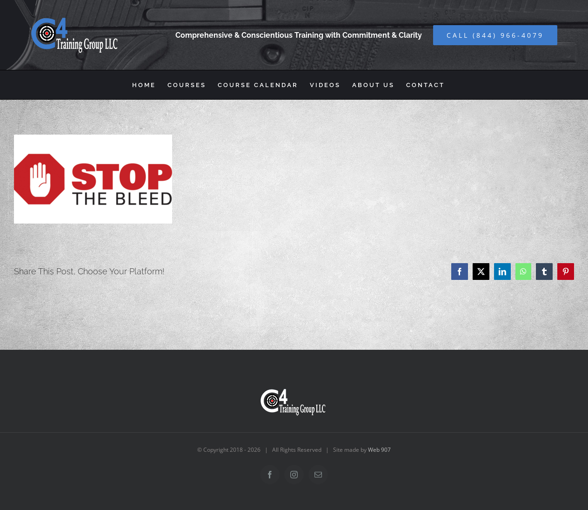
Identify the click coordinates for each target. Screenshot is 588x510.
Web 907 (379, 450)
